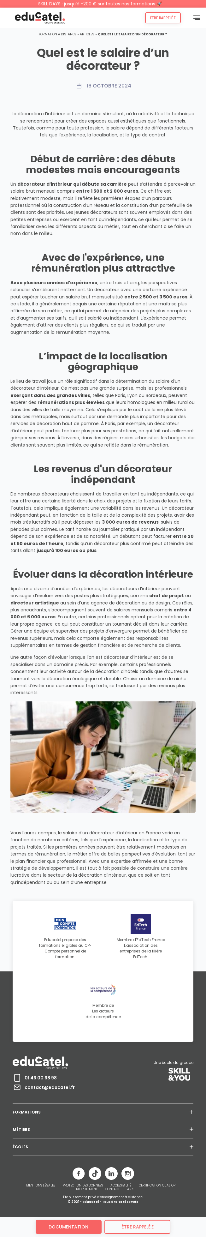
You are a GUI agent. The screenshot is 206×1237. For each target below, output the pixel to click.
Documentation (68, 1227)
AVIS (130, 1189)
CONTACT (112, 1189)
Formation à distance (57, 34)
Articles (87, 34)
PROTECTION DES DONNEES (83, 1185)
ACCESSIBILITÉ (120, 1185)
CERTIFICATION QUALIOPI (157, 1185)
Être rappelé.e (163, 18)
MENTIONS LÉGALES (40, 1185)
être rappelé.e (137, 1227)
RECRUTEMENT (86, 1189)
